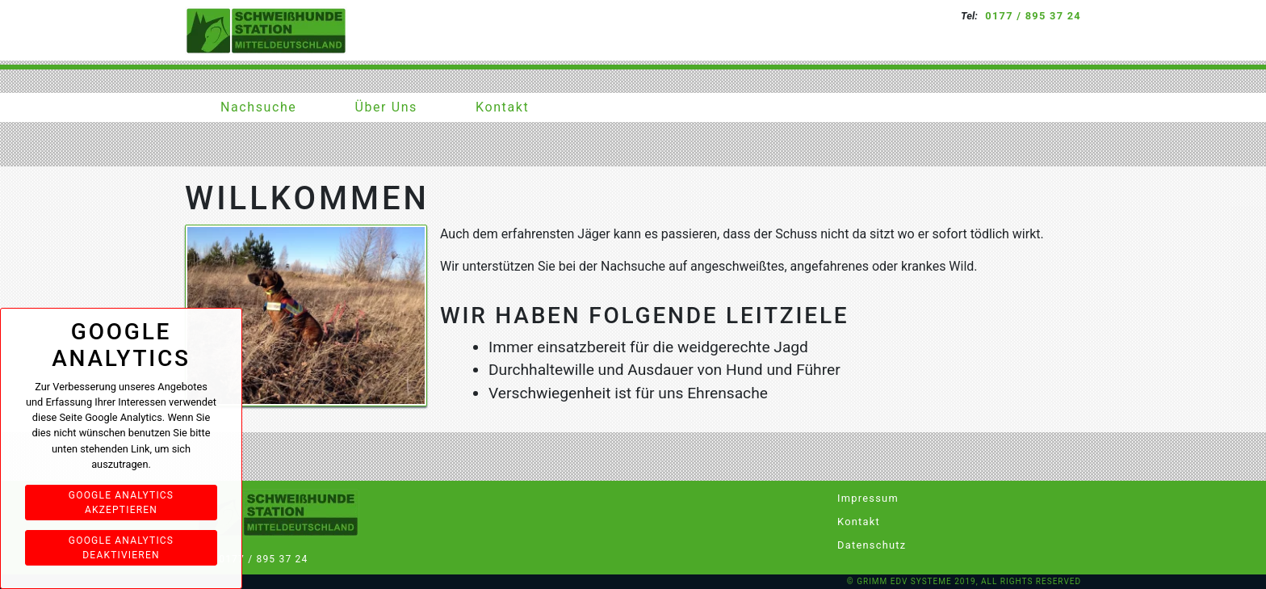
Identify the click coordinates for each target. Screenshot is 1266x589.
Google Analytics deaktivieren (121, 548)
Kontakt (502, 107)
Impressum (861, 498)
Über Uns (385, 107)
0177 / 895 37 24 (1033, 16)
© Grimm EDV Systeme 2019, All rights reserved (964, 581)
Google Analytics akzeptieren (121, 502)
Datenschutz (861, 545)
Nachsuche (258, 107)
